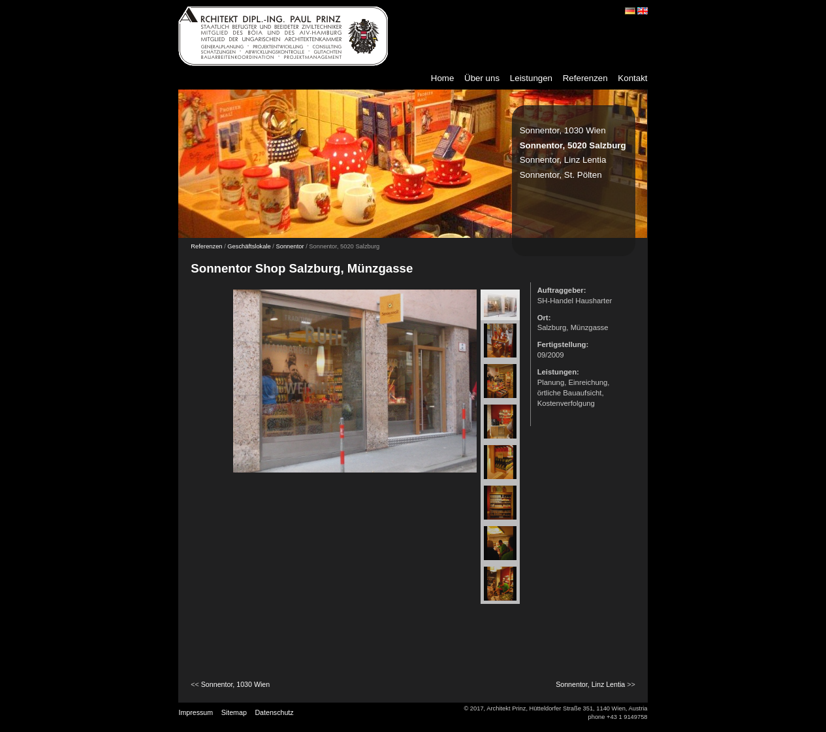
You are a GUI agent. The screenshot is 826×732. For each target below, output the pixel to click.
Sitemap (234, 712)
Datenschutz (274, 712)
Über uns (482, 78)
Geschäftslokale (248, 246)
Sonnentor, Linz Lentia (563, 160)
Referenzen (585, 78)
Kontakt (632, 78)
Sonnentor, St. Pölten (561, 175)
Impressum (195, 712)
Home (442, 78)
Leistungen (531, 78)
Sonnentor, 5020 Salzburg (573, 145)
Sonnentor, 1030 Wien (563, 130)
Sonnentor (290, 246)
